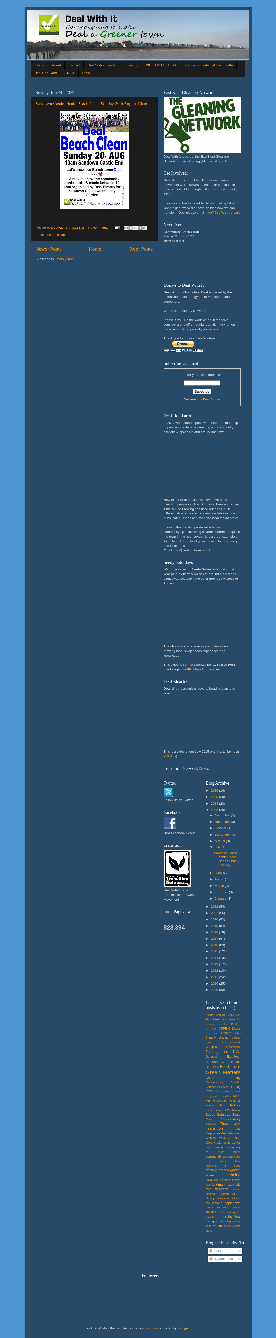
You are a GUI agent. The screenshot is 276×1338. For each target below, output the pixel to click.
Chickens (234, 1028)
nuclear (236, 1189)
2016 (215, 945)
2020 (215, 919)
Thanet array (230, 1123)
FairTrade (234, 1061)
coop (237, 1156)
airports (210, 1142)
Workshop (225, 1138)
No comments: (99, 227)
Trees (237, 1128)
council (210, 1161)
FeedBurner (211, 399)
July (218, 847)
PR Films (194, 669)
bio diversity (215, 1147)
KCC (209, 1091)
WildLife (227, 1133)
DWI (236, 1051)
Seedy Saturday (218, 1114)
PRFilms (170, 756)
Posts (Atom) (65, 259)
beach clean (56, 235)
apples (236, 1142)
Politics (235, 1105)
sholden (211, 1212)
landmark (218, 1184)
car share (215, 1151)
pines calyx (221, 1198)
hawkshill (212, 1180)
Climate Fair (230, 1033)
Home (39, 65)
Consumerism (232, 1046)
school (236, 1207)
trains (210, 1216)
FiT (208, 1066)
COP (215, 1028)
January (221, 898)
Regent (236, 1110)
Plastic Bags (216, 1105)
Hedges (223, 1086)
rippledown (232, 1203)
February (222, 892)
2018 (215, 932)
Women (211, 1138)
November (223, 822)
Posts (215, 1251)
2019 (215, 926)
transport (212, 1221)
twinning (226, 1221)
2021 (215, 913)
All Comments (221, 1259)
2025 (215, 797)
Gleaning (131, 65)
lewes (230, 1184)
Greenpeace (215, 1082)
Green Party (223, 1078)
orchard (210, 1193)
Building (235, 1024)
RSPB (227, 1110)
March (220, 886)
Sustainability (231, 1119)
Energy (212, 1061)
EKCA (70, 73)
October (221, 828)
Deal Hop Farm (45, 73)
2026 (215, 790)
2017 (215, 938)
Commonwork (231, 1042)
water (227, 1225)
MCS (237, 1096)
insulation (225, 1179)
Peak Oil (235, 1100)
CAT (208, 1028)
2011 (215, 977)
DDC (226, 1052)
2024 (215, 803)
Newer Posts (49, 249)
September (223, 834)
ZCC (238, 1138)
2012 (215, 970)
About (56, 65)
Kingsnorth (212, 1096)
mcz (208, 1189)
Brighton (223, 1024)
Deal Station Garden (102, 65)
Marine (210, 1100)
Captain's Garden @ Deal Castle (209, 65)
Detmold (211, 1056)
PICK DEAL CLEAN (162, 65)
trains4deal (232, 1216)
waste (217, 1226)
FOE (223, 1061)
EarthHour (233, 1056)
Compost (212, 1047)
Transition (214, 1128)
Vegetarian (213, 1133)
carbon (236, 1151)
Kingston (226, 1096)
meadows (222, 1189)
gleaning (232, 1175)
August (220, 841)
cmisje (152, 1328)
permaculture (231, 1194)
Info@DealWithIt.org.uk (222, 212)
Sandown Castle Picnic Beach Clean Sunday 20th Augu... (226, 859)
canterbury (233, 1147)
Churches (211, 1033)
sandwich (223, 1207)
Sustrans (211, 1123)
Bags (231, 1014)
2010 (215, 983)
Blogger (183, 1328)
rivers (209, 1207)
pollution (235, 1198)
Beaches (219, 1019)
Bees (231, 1019)
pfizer (209, 1198)
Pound (218, 1110)
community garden (219, 1156)
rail (208, 1203)
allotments (223, 1142)
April (218, 879)
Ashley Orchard (215, 1014)
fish (225, 1165)
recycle (217, 1203)
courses (223, 1161)
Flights (215, 1066)
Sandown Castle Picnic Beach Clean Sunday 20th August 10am (91, 103)
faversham (212, 1165)
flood (237, 1165)
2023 (215, 810)
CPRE (223, 1028)
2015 (215, 951)
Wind (237, 1133)
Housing (235, 1087)
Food (224, 1066)
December (223, 815)
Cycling (212, 1051)
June (219, 873)
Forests (235, 1067)
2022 (215, 906)
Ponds (209, 1110)
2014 (215, 958)
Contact (74, 65)
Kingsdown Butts (228, 1091)
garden (224, 1170)
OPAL (219, 1100)
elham (236, 1161)
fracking (211, 1170)
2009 (215, 990)
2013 (215, 964)
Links (86, 73)
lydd (237, 1184)
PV (225, 1100)
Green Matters (223, 1072)
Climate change (217, 1037)
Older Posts (141, 249)
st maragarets (230, 1212)
